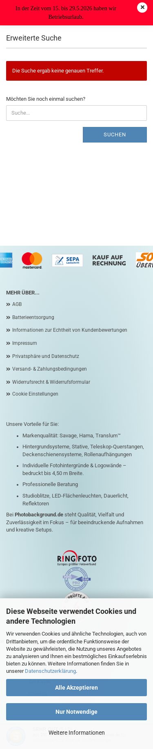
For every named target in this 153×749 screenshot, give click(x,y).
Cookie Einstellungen (35, 394)
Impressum (24, 343)
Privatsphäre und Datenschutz (45, 356)
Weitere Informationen (77, 732)
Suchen (115, 134)
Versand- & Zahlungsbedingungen (49, 369)
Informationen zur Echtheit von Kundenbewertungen (69, 330)
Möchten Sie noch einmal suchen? (45, 99)
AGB (17, 304)
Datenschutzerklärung (50, 671)
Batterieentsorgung (33, 317)
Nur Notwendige (76, 711)
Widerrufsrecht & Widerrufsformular (51, 382)
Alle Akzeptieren (76, 687)
